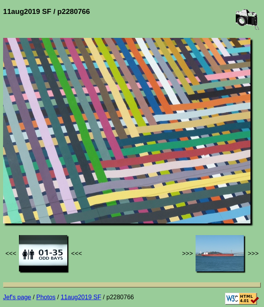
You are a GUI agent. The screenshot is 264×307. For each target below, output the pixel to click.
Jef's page (17, 297)
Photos (46, 297)
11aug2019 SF (81, 297)
